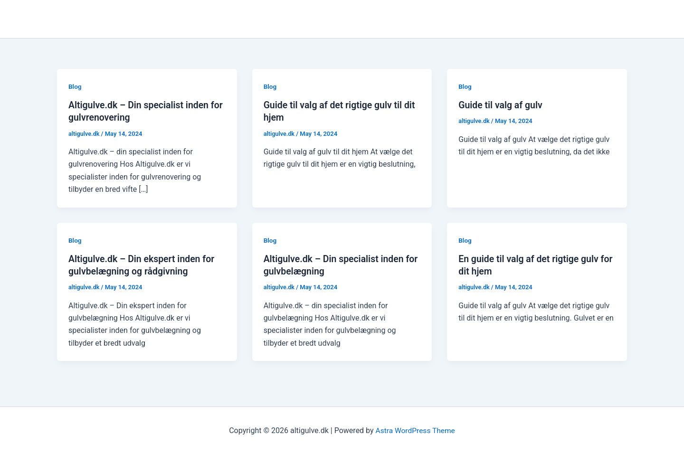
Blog (75, 86)
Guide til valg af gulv (501, 105)
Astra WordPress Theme (415, 430)
